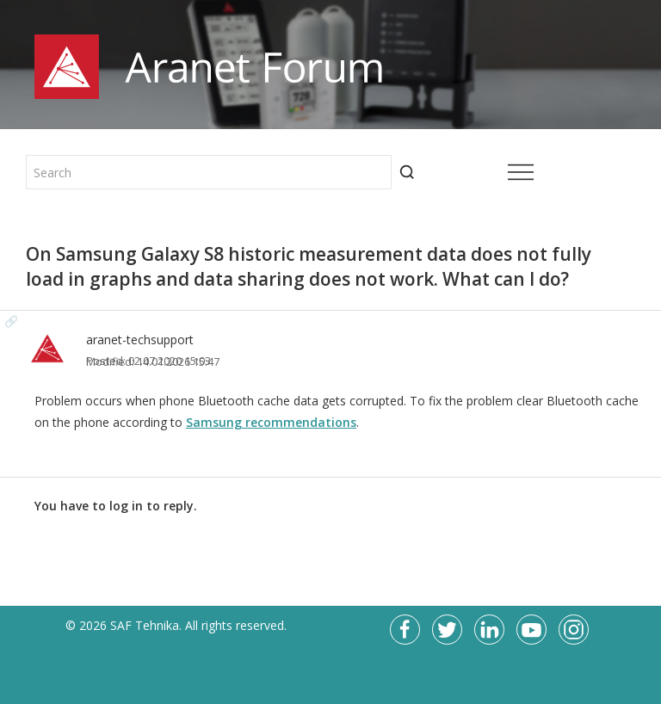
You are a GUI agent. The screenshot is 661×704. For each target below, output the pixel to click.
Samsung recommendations (271, 422)
